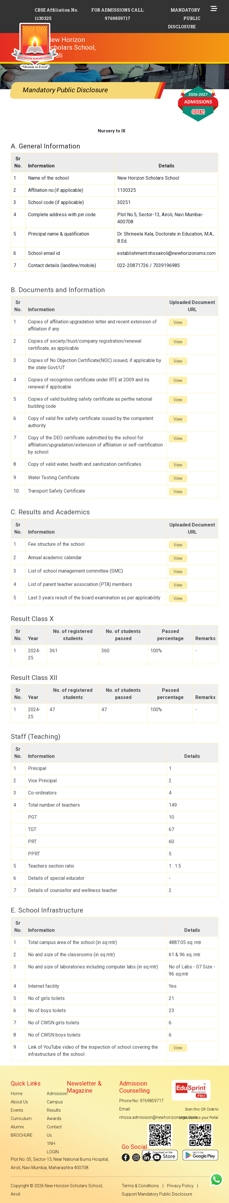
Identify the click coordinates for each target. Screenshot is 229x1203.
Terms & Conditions (140, 1185)
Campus (55, 1102)
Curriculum (21, 1118)
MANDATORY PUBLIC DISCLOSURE (184, 18)
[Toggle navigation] (125, 38)
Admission (57, 1093)
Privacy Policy (180, 1185)
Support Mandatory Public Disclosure (157, 1194)
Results (54, 1110)
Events (17, 1110)
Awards (54, 1118)
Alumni (17, 1126)
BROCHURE (22, 1135)
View (178, 335)
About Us (19, 1102)
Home (16, 1093)
